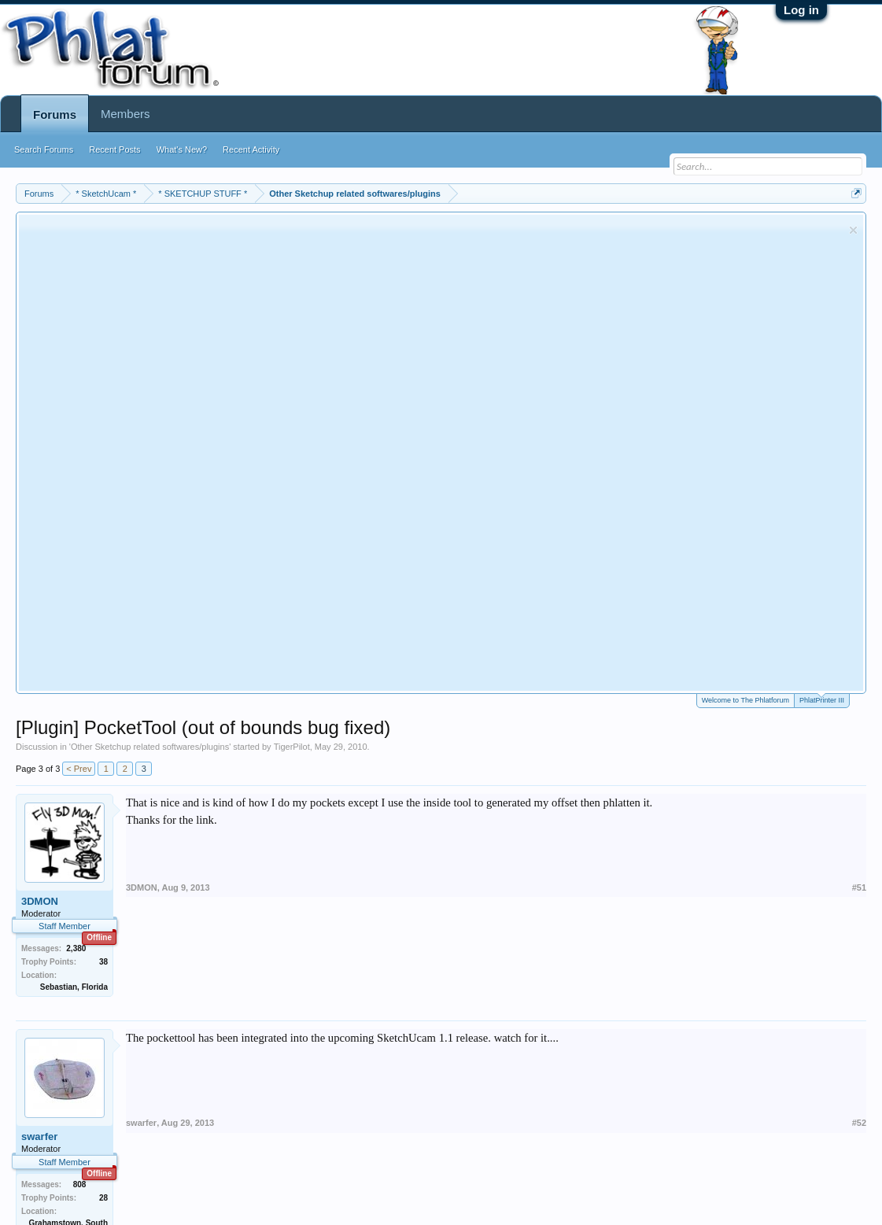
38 (103, 961)
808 (80, 1184)
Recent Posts (114, 149)
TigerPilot (292, 746)
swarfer (39, 1136)
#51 (859, 887)
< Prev (78, 768)
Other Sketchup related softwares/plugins (150, 746)
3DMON (39, 901)
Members (125, 113)
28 (103, 1198)
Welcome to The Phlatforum (745, 700)
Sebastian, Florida (74, 987)
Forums (54, 114)
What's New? (182, 149)
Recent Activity (251, 149)
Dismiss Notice (853, 230)
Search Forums (43, 149)
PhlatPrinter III (821, 699)
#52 (859, 1122)
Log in (801, 10)
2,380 (76, 948)
